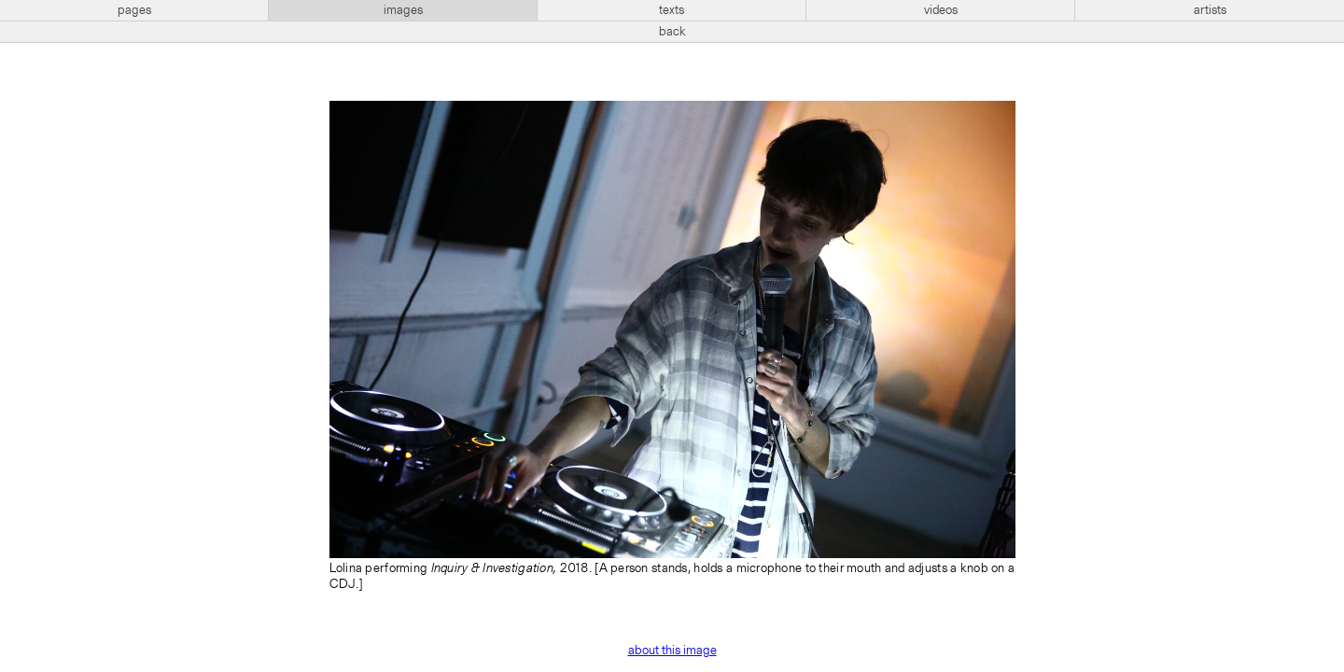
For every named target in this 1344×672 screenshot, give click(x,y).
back (672, 31)
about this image (672, 650)
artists (1210, 10)
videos (941, 10)
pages (134, 10)
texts (671, 10)
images (403, 10)
